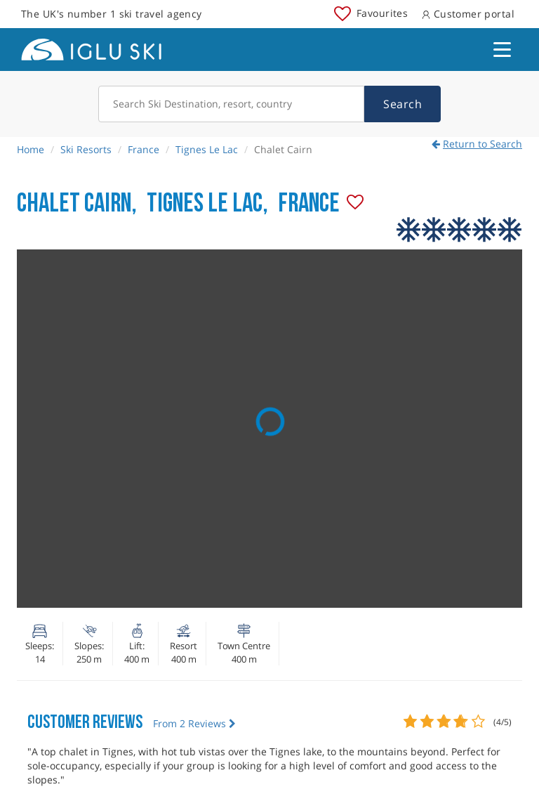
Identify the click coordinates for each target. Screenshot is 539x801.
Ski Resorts (86, 149)
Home (30, 149)
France (143, 149)
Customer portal (468, 13)
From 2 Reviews (194, 723)
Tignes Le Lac (206, 149)
